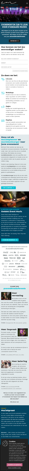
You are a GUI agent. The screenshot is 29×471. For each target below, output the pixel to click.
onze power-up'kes (21, 322)
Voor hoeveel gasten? (6, 67)
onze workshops (10, 386)
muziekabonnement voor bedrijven (11, 388)
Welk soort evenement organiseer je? (10, 59)
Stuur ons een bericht (9, 240)
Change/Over (9, 322)
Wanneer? (3, 63)
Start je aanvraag (7, 188)
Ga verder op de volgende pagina (20, 71)
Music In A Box (19, 354)
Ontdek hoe (13, 41)
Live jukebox (9, 354)
